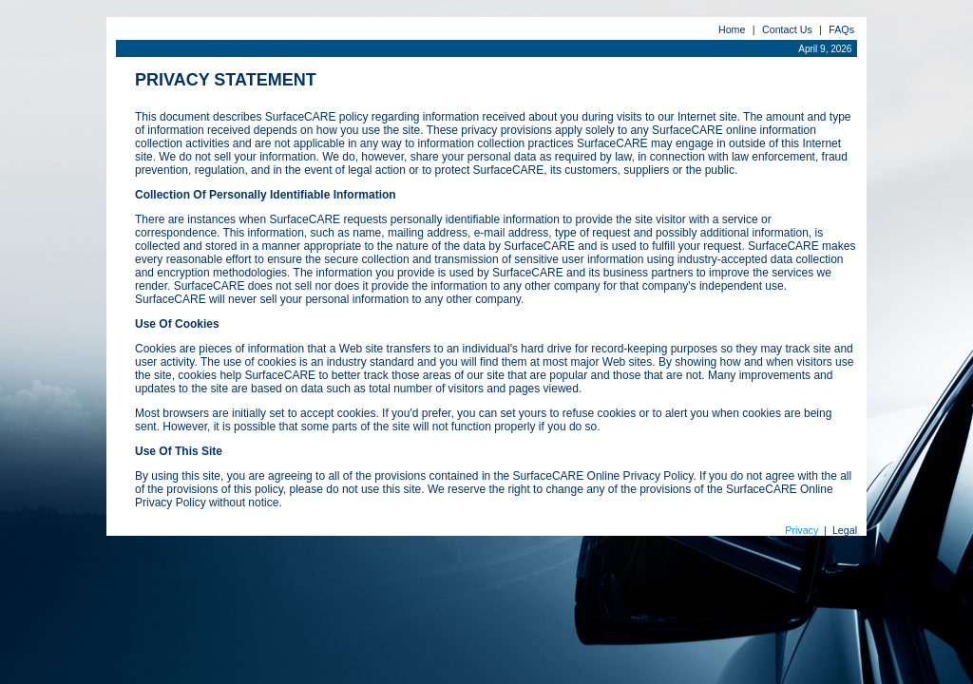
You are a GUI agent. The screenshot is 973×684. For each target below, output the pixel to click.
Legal (844, 530)
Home (731, 29)
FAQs (841, 29)
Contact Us (787, 29)
